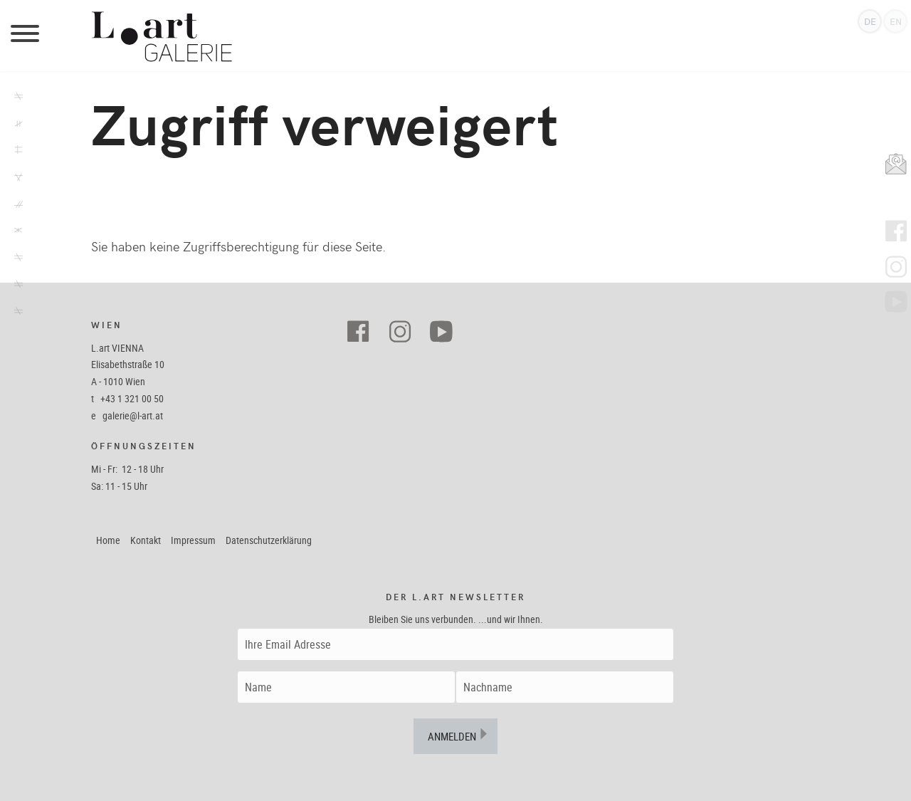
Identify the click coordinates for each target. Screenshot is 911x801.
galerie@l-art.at (132, 415)
